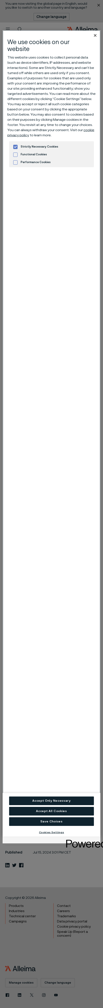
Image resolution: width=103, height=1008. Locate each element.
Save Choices (51, 821)
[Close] (95, 35)
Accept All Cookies (51, 811)
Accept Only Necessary (51, 800)
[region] (51, 433)
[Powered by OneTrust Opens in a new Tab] (81, 840)
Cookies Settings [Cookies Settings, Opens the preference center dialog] (51, 832)
